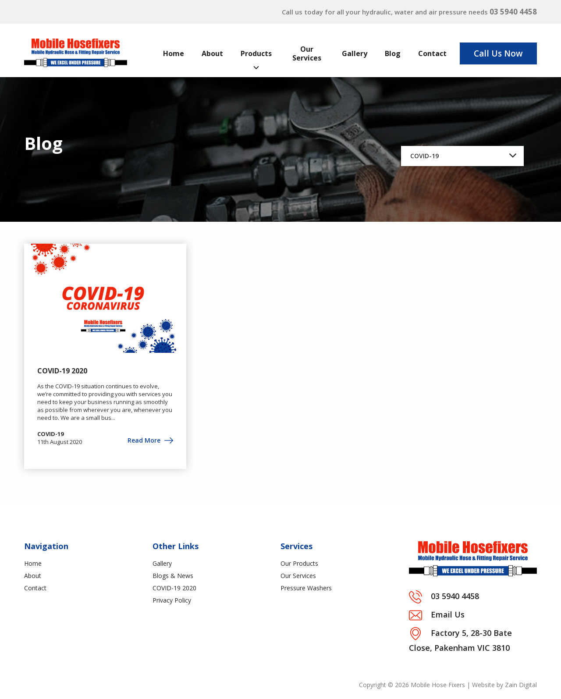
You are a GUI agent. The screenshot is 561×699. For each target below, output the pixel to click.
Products (256, 53)
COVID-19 (50, 434)
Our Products (299, 563)
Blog (393, 53)
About (212, 53)
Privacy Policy (172, 600)
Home (173, 53)
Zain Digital (521, 685)
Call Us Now (498, 53)
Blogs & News (173, 575)
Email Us (448, 614)
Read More (150, 440)
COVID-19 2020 (62, 371)
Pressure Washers (306, 588)
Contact (432, 53)
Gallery (354, 53)
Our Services (306, 53)
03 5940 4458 (513, 12)
